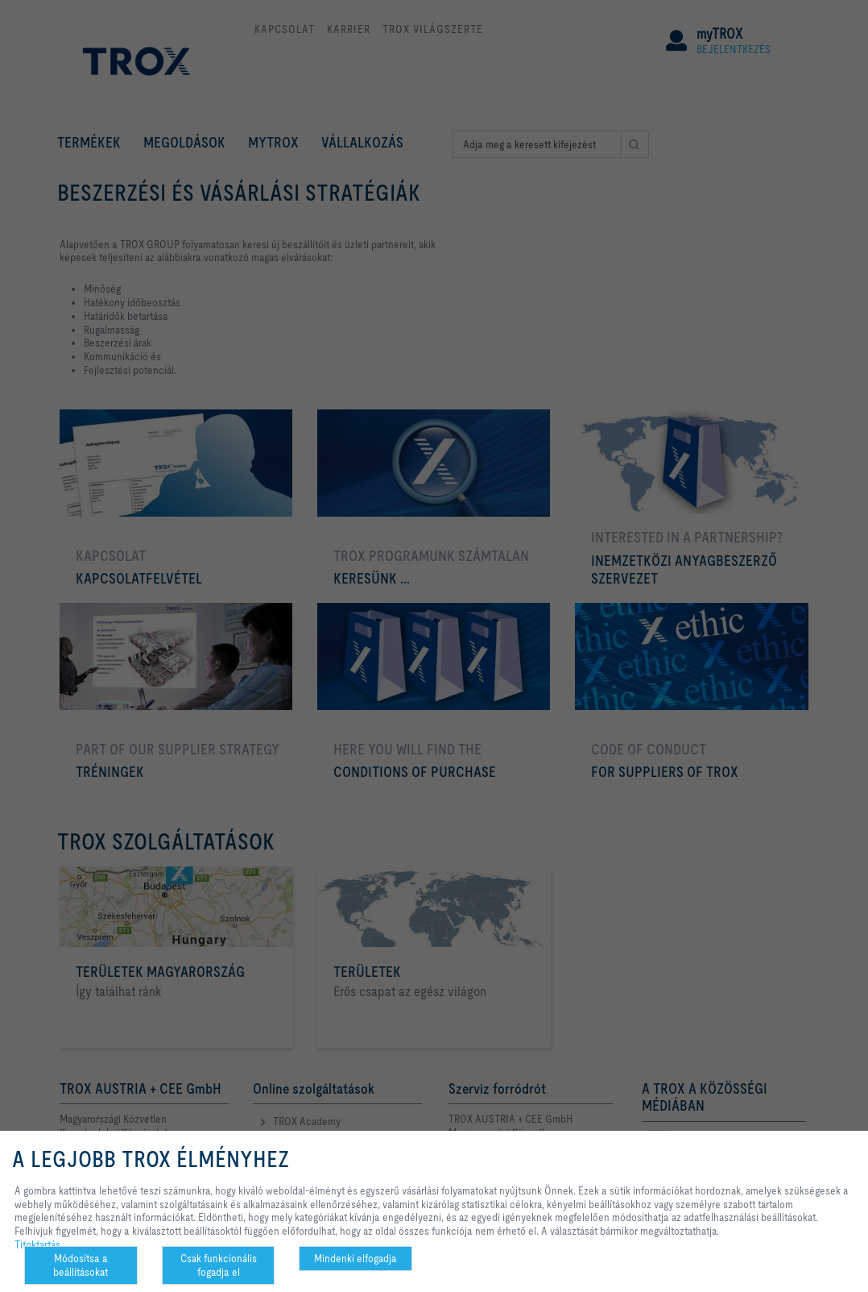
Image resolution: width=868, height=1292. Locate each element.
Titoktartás (37, 1244)
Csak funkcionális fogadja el (218, 1265)
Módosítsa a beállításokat (80, 1265)
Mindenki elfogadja (355, 1258)
